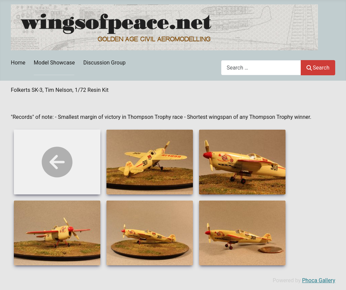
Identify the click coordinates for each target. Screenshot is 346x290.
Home (18, 62)
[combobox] (261, 67)
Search (317, 67)
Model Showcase (54, 62)
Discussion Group (104, 62)
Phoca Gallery (318, 280)
